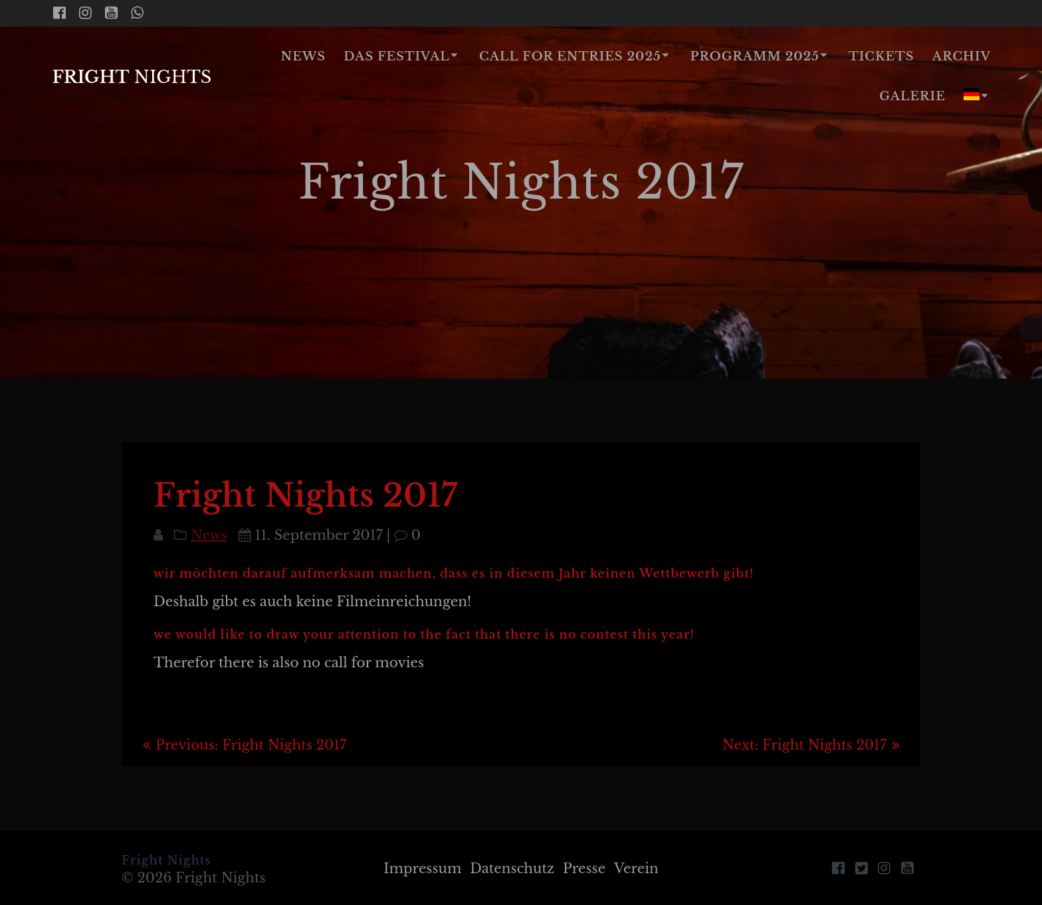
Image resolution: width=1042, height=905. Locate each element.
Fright (131, 77)
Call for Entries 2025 (570, 56)
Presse (584, 868)
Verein (636, 868)
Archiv (961, 56)
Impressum (422, 868)
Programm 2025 (754, 56)
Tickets (881, 56)
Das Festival (396, 56)
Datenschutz (512, 868)
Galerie (912, 96)
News (303, 56)
